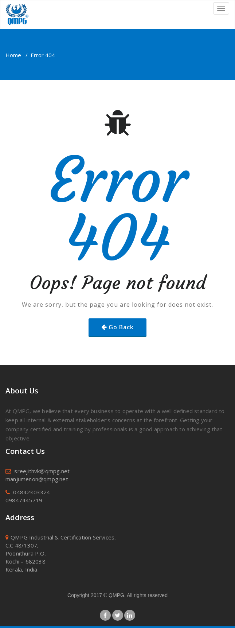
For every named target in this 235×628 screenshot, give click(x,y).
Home (13, 55)
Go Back (121, 327)
